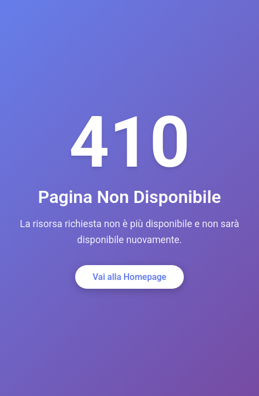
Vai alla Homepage (129, 277)
